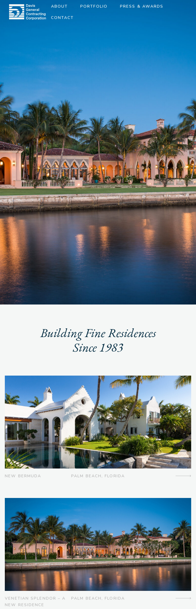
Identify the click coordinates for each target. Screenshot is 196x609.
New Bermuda (23, 476)
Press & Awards (141, 6)
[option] (98, 152)
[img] (27, 12)
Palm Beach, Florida (98, 476)
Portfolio (94, 6)
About (59, 6)
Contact (62, 17)
